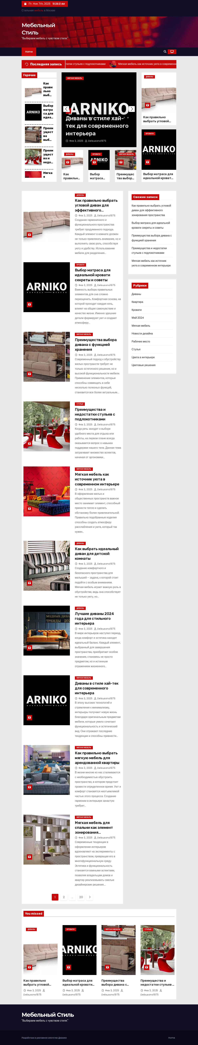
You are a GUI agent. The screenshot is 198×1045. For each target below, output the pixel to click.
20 (81, 897)
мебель (38, 10)
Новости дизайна (142, 333)
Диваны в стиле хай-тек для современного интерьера (97, 126)
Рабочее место (141, 341)
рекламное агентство (47, 1037)
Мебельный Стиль (48, 1014)
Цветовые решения (143, 365)
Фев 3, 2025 (76, 141)
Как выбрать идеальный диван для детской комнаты (97, 554)
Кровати (96, 154)
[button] (165, 52)
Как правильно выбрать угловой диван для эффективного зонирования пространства (96, 210)
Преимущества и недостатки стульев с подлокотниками (95, 414)
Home (29, 51)
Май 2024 (138, 318)
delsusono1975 (95, 141)
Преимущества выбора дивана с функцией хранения (96, 345)
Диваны (69, 154)
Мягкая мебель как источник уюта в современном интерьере (97, 479)
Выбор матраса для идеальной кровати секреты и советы (158, 178)
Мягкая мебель (74, 78)
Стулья (80, 404)
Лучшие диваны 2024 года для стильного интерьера (94, 618)
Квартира (137, 302)
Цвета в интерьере (143, 357)
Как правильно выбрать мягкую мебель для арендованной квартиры (97, 758)
